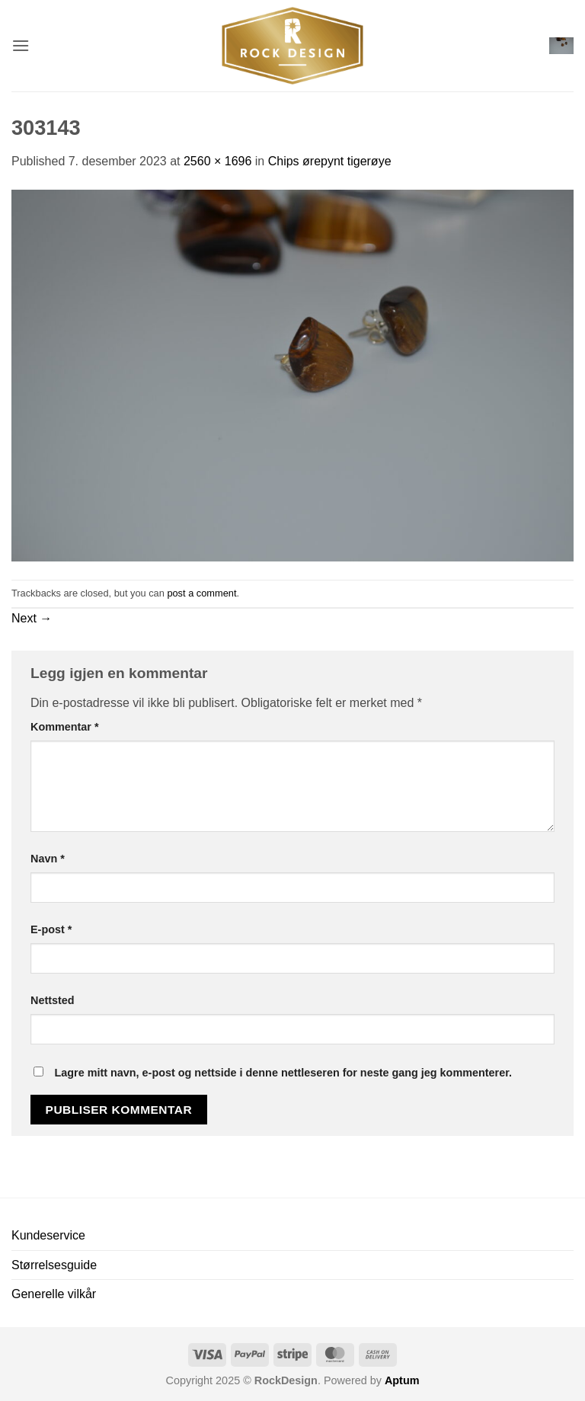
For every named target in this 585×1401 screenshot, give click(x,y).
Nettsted (52, 1000)
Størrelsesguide (54, 1265)
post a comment (201, 593)
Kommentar (64, 727)
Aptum (402, 1380)
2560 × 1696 (217, 161)
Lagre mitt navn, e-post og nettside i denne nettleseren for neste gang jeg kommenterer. (283, 1073)
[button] (20, 45)
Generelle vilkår (53, 1293)
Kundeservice (48, 1235)
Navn (47, 858)
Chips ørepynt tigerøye (330, 161)
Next (31, 618)
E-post (51, 929)
